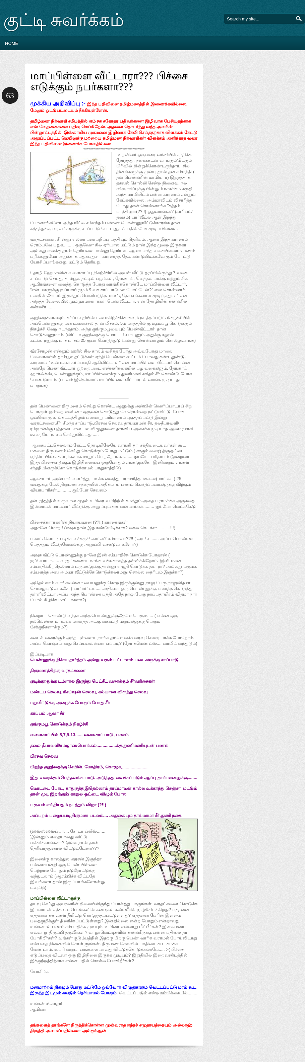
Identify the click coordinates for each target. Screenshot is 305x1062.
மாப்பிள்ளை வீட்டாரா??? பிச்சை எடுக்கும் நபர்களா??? (109, 81)
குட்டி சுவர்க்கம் (63, 19)
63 (10, 95)
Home (11, 43)
